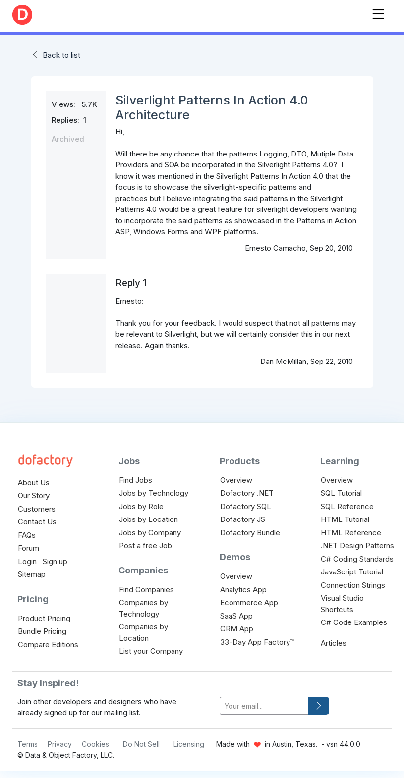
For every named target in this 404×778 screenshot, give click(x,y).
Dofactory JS (242, 519)
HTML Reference (351, 532)
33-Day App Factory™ (257, 642)
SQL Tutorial (341, 493)
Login (27, 561)
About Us (34, 482)
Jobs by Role (141, 506)
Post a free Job (145, 545)
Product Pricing (44, 618)
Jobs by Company (150, 532)
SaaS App (236, 616)
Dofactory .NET (247, 493)
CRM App (236, 628)
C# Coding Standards (357, 559)
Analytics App (243, 589)
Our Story (34, 495)
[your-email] (264, 706)
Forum (28, 548)
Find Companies (146, 589)
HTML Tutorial (345, 519)
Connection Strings (353, 585)
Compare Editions (48, 644)
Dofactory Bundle (250, 532)
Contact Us (37, 521)
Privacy (60, 744)
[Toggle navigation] (378, 12)
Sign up (55, 561)
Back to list (61, 55)
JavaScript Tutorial (352, 571)
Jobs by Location (148, 519)
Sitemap (32, 574)
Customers (37, 509)
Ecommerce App (249, 602)
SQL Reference (347, 506)
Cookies (95, 744)
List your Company (151, 651)
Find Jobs (135, 480)
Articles (333, 643)
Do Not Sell (141, 744)
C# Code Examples (354, 622)
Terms (27, 744)
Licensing (188, 744)
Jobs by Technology (153, 493)
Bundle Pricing (42, 631)
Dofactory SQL (245, 506)
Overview (236, 480)
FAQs (27, 535)
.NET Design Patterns (357, 545)
